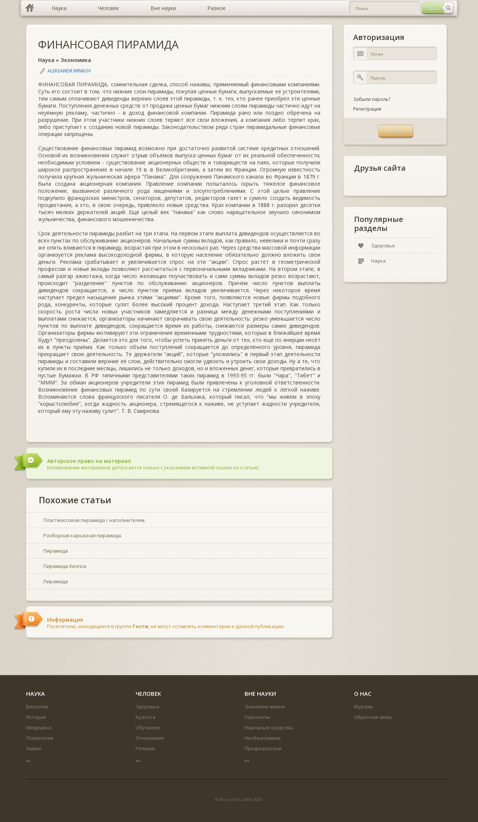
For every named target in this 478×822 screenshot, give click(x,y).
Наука (46, 60)
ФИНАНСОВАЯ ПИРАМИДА (108, 44)
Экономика (75, 60)
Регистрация (367, 109)
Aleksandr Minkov (69, 71)
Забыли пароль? (371, 99)
